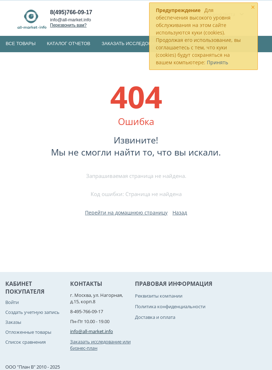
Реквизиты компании (158, 296)
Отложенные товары (28, 332)
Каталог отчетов (68, 43)
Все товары (20, 43)
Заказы (13, 322)
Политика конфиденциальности (170, 306)
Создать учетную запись (32, 312)
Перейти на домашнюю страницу (126, 212)
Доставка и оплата (155, 317)
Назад (179, 212)
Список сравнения (25, 342)
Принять (217, 62)
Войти (12, 302)
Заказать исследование (133, 43)
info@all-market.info (70, 19)
